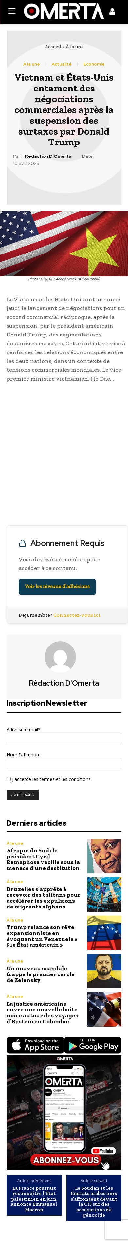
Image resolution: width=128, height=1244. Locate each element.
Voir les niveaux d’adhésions (57, 586)
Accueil (53, 47)
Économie (94, 64)
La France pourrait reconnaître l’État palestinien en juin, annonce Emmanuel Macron (34, 1199)
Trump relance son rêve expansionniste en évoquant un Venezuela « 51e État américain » (42, 936)
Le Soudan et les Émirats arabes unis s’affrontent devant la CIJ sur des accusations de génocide (94, 1202)
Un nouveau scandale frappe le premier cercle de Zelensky (41, 974)
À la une (74, 47)
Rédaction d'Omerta (48, 156)
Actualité (62, 64)
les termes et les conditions (61, 779)
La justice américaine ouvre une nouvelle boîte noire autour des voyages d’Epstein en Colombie (42, 1012)
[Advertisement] (64, 455)
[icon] (112, 13)
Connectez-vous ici (77, 615)
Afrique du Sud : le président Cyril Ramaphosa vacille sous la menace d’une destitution (43, 859)
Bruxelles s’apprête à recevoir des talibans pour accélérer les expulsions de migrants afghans (44, 897)
